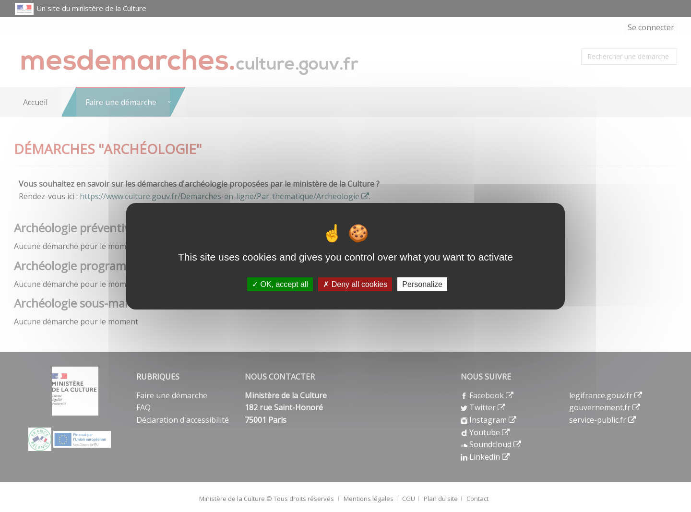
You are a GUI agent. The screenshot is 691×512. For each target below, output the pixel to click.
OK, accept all (280, 284)
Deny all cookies (355, 284)
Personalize (422, 284)
